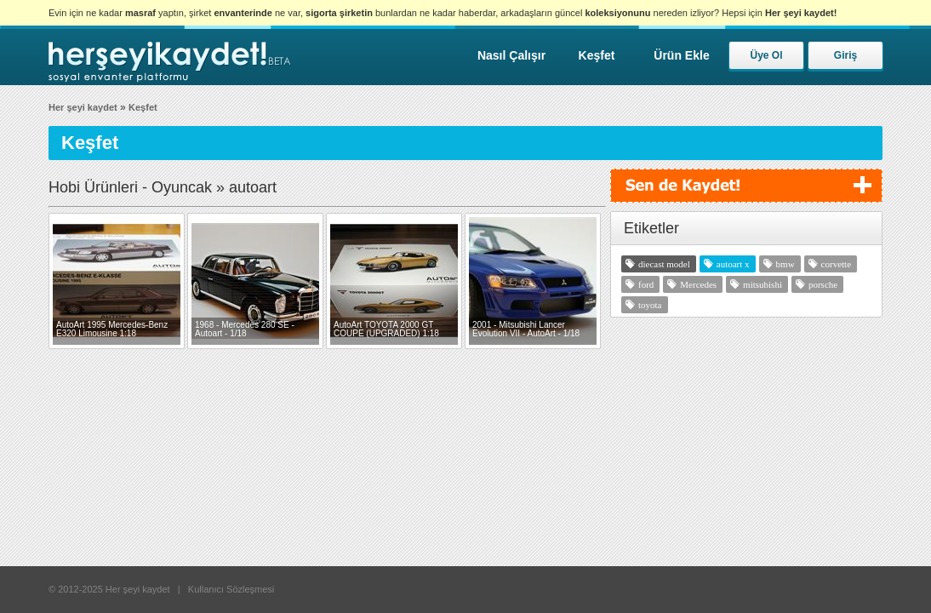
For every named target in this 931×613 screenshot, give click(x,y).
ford (646, 284)
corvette (836, 264)
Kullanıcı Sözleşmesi (231, 589)
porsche (822, 284)
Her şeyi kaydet (83, 107)
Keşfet (597, 55)
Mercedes (698, 284)
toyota (650, 305)
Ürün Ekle (681, 55)
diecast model (664, 264)
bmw (785, 264)
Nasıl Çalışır (511, 55)
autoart (730, 264)
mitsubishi (762, 284)
